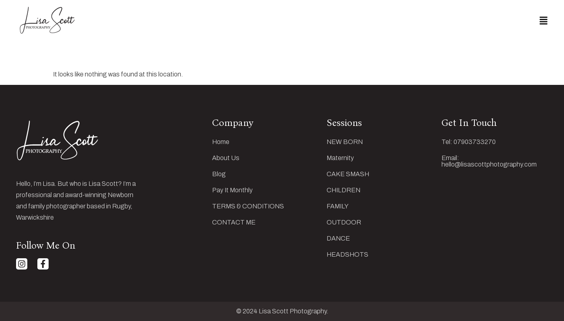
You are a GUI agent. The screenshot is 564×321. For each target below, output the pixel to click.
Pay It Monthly (232, 190)
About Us (225, 158)
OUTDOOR (344, 222)
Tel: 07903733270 (468, 142)
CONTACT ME (233, 222)
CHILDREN (343, 190)
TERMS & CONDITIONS (248, 206)
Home (220, 142)
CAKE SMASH (348, 174)
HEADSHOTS (347, 254)
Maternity (340, 158)
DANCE (338, 238)
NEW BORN (345, 142)
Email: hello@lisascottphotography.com (489, 161)
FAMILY (338, 206)
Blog (219, 174)
